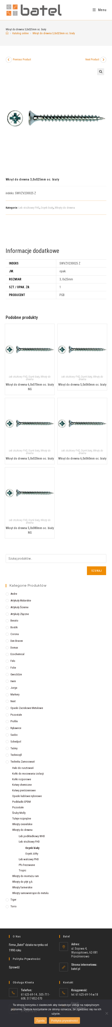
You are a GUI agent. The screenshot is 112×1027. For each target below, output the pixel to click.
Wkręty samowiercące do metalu (30, 893)
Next (13, 701)
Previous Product (22, 59)
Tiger (13, 899)
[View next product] (103, 60)
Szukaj (96, 570)
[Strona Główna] (7, 33)
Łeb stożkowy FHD (29, 207)
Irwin (13, 681)
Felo (12, 661)
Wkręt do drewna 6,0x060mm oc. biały (82, 458)
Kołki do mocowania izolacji (28, 773)
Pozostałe (16, 714)
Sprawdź (14, 967)
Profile (14, 721)
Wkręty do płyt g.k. (22, 881)
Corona (14, 634)
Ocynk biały (47, 207)
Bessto (14, 620)
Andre (13, 593)
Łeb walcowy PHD (29, 859)
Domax (14, 647)
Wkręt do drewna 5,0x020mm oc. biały (30, 458)
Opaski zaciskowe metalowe (26, 708)
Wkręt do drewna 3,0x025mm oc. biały (53, 33)
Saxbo (14, 734)
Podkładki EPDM (21, 801)
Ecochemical (17, 654)
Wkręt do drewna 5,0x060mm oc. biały (82, 384)
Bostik (14, 627)
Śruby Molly (18, 812)
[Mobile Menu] (100, 10)
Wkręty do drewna (65, 207)
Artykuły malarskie (20, 600)
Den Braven (16, 640)
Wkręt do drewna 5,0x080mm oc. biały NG (30, 530)
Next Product (92, 59)
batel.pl (75, 969)
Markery (14, 694)
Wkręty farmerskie (22, 887)
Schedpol (15, 741)
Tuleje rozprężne (21, 818)
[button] (100, 71)
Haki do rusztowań (23, 768)
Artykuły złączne (19, 614)
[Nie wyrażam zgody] (106, 1013)
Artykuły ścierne (19, 607)
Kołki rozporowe (21, 779)
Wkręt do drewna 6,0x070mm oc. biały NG (30, 387)
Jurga (13, 687)
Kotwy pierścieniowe (24, 790)
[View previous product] (9, 60)
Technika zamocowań (22, 761)
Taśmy (13, 748)
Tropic (22, 870)
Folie (13, 667)
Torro (13, 906)
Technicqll (16, 754)
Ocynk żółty (31, 853)
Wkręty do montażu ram (25, 876)
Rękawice (15, 728)
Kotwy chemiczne (22, 784)
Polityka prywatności (64, 1020)
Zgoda (40, 1020)
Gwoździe (16, 674)
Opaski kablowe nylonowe (27, 796)
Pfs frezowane (27, 865)
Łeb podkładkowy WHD (32, 836)
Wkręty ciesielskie (22, 824)
